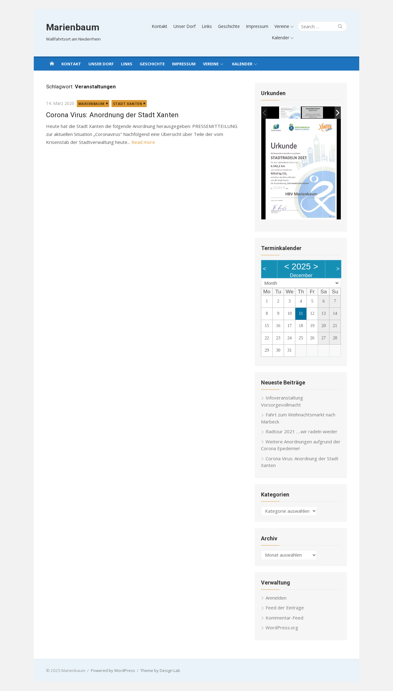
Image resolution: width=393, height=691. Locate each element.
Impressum (257, 26)
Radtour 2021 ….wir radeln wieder (301, 432)
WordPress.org (282, 628)
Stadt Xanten (127, 103)
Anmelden (276, 598)
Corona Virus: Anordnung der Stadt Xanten (112, 115)
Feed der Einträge (285, 608)
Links (207, 26)
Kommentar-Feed (284, 618)
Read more (143, 142)
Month (270, 283)
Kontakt (159, 26)
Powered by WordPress (113, 670)
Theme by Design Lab (160, 670)
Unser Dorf (184, 26)
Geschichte (229, 26)
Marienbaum (72, 27)
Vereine (281, 26)
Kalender (280, 38)
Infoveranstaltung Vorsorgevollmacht (282, 401)
